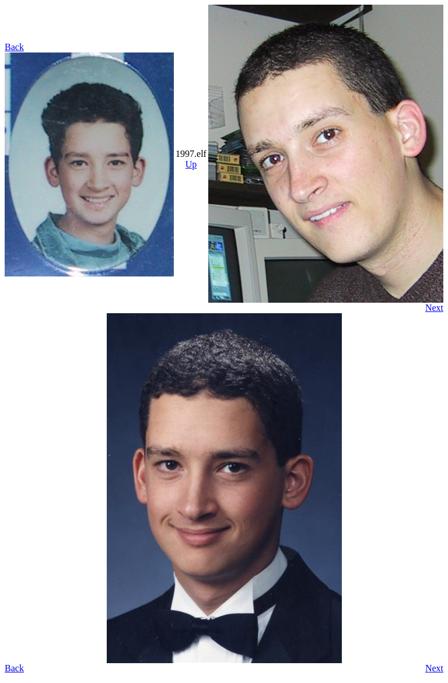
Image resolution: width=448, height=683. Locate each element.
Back (14, 47)
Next (434, 308)
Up (191, 164)
